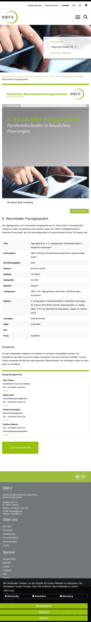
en (80, 5)
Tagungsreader (70, 76)
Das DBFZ (7, 526)
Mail (7, 435)
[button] (52, 5)
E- (4, 435)
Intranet (6, 566)
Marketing (66, 596)
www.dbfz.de (15, 514)
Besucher (7, 563)
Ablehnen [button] (43, 618)
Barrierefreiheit (9, 559)
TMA (5, 574)
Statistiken (39, 596)
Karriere (6, 545)
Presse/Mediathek (23, 76)
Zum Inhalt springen (60, 53)
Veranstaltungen (10, 541)
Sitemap (6, 578)
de (73, 5)
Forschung (7, 530)
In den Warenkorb (79, 211)
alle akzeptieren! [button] (44, 606)
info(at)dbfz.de (15, 511)
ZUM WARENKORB (20, 448)
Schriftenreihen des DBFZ (48, 76)
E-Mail (6, 391)
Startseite (7, 76)
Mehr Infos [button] (9, 590)
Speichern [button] (44, 612)
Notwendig (12, 596)
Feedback (7, 570)
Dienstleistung (9, 534)
